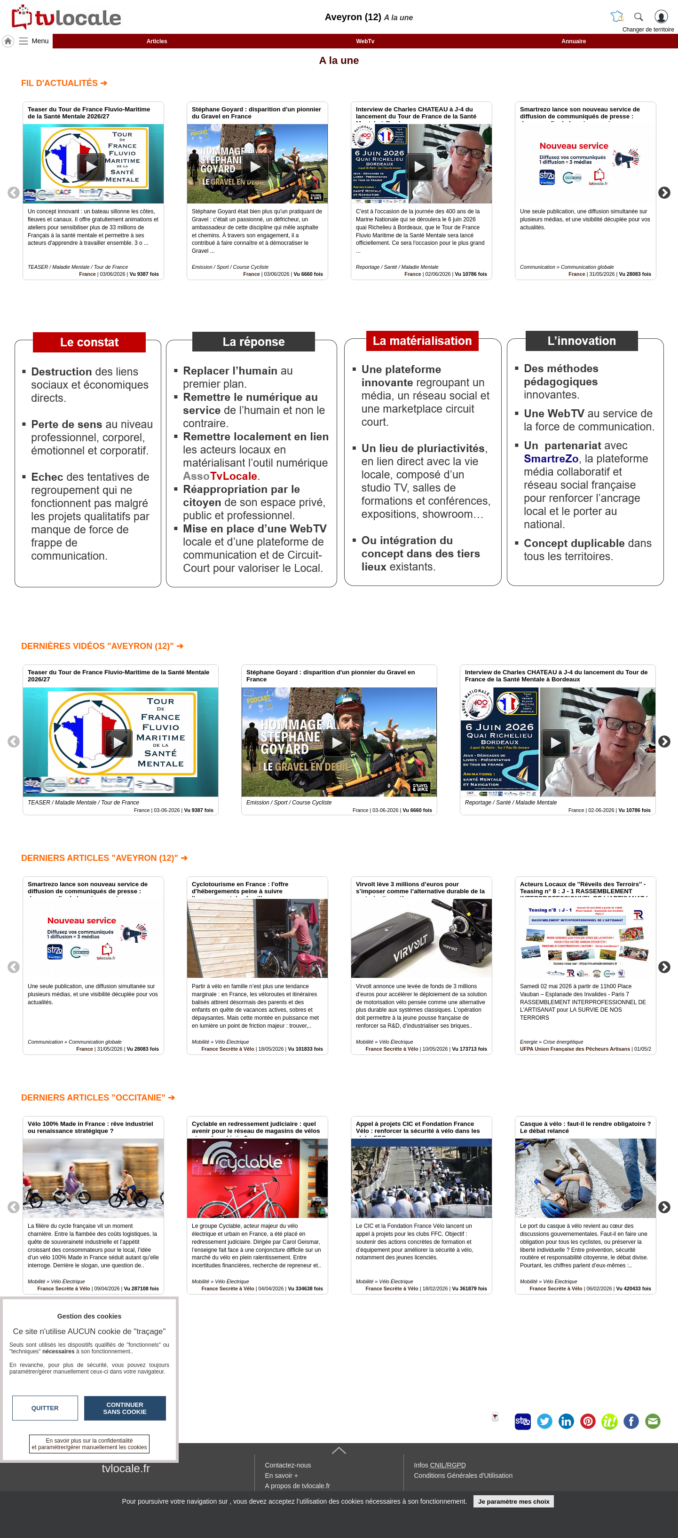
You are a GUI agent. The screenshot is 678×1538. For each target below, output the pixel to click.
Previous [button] (14, 192)
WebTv (365, 41)
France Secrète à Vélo (227, 1049)
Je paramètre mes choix (514, 1501)
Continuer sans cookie (125, 1408)
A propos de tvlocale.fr (298, 1486)
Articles (157, 41)
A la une (339, 60)
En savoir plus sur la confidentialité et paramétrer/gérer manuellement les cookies (89, 1444)
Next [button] (664, 192)
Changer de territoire (648, 29)
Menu (40, 41)
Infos (440, 1465)
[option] (93, 190)
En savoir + (281, 1475)
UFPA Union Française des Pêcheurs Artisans (575, 1049)
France (87, 274)
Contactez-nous (288, 1465)
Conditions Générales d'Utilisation (463, 1475)
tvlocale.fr (126, 1468)
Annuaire (573, 41)
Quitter (45, 1408)
